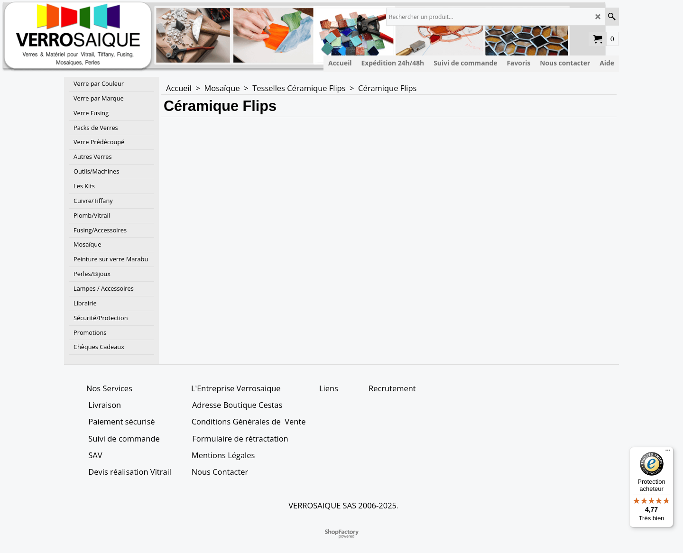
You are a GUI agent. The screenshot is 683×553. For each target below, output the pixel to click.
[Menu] (668, 452)
